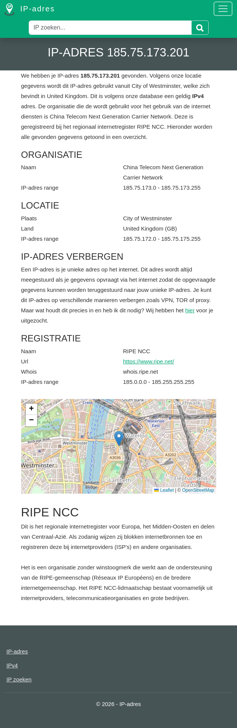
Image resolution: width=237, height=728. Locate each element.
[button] (119, 438)
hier (190, 310)
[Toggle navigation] (223, 9)
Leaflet (163, 490)
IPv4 (12, 665)
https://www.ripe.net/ (148, 361)
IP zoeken (18, 679)
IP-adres (30, 9)
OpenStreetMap (198, 490)
